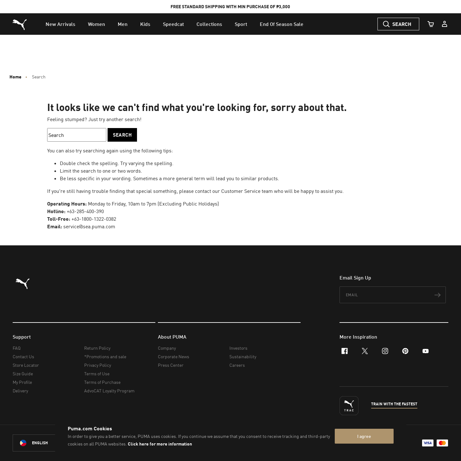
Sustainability (242, 356)
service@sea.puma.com (89, 226)
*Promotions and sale (105, 356)
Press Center (171, 365)
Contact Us (23, 356)
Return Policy (97, 348)
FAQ (17, 348)
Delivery (20, 390)
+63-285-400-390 (85, 211)
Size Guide (23, 373)
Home (15, 76)
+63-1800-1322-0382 (94, 219)
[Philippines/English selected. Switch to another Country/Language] (48, 443)
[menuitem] (60, 24)
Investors (238, 348)
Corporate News (173, 356)
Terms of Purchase (102, 382)
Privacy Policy (97, 365)
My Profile (22, 382)
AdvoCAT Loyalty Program (109, 390)
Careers (237, 365)
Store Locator (26, 365)
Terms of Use (96, 373)
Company (167, 348)
